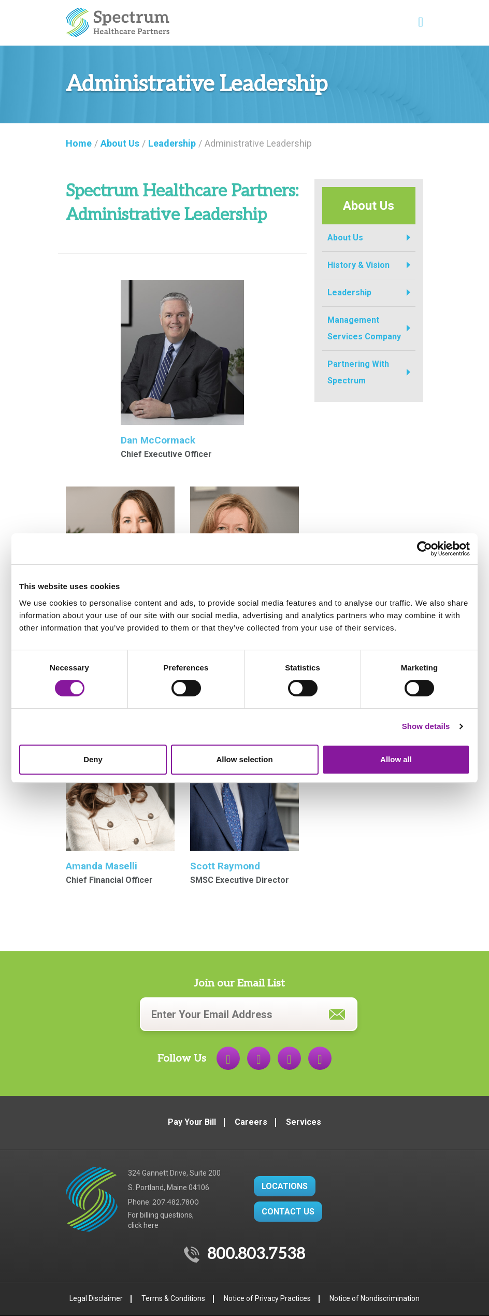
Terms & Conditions (173, 1298)
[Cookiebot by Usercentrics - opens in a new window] (424, 548)
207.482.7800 (175, 1202)
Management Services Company (364, 328)
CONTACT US (288, 1212)
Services (303, 1122)
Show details (426, 726)
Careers (251, 1122)
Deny (93, 759)
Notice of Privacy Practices (267, 1298)
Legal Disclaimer (96, 1298)
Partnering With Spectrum (358, 372)
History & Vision (358, 265)
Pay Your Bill (192, 1122)
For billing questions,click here (161, 1220)
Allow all (396, 759)
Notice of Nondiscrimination (374, 1298)
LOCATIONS (285, 1186)
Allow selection (244, 759)
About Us (345, 237)
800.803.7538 (256, 1254)
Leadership (349, 292)
